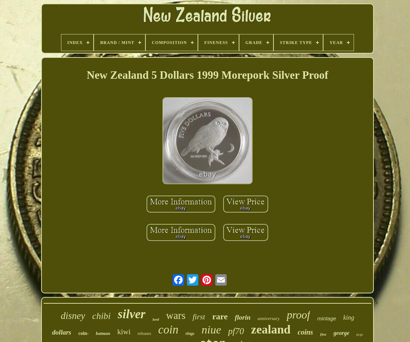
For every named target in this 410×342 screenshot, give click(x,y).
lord (156, 319)
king (348, 317)
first (199, 316)
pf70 (236, 331)
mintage (326, 318)
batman (103, 333)
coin (168, 329)
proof (298, 315)
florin (242, 317)
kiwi (124, 331)
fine (323, 334)
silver (131, 314)
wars (175, 315)
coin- (83, 333)
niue (211, 329)
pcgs (359, 334)
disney (73, 315)
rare (220, 316)
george (341, 333)
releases (144, 333)
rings (189, 333)
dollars (61, 332)
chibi (101, 316)
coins (305, 332)
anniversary (268, 318)
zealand (270, 329)
